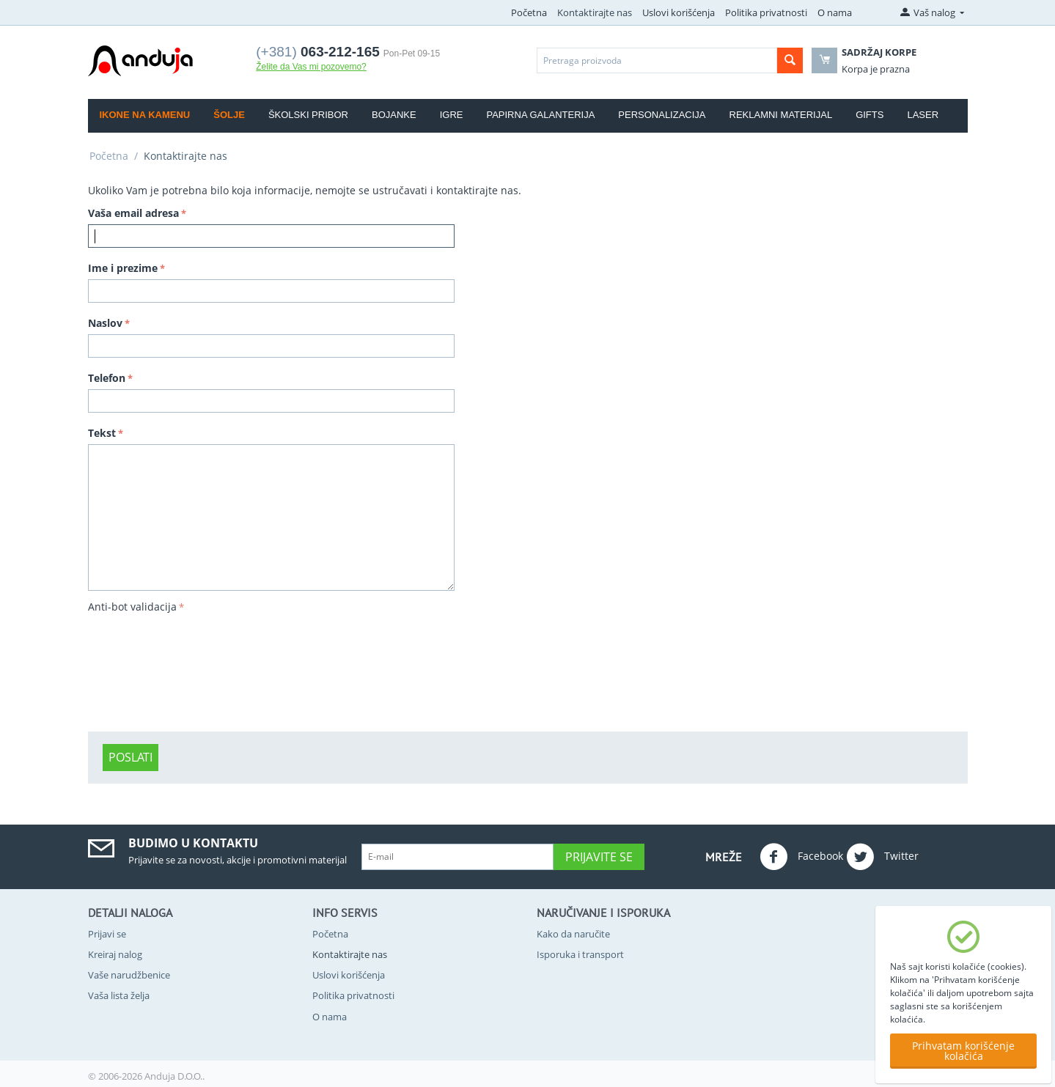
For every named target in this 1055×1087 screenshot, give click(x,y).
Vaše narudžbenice (129, 974)
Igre (451, 114)
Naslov (105, 323)
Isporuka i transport (580, 954)
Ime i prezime (123, 268)
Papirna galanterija (540, 114)
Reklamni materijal (781, 114)
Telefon (106, 378)
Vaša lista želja (119, 995)
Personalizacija (661, 114)
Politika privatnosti (766, 12)
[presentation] (148, 670)
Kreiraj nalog (115, 954)
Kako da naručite (573, 933)
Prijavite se (599, 857)
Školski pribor (308, 114)
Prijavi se (107, 933)
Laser (922, 114)
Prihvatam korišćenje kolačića (963, 1051)
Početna (529, 12)
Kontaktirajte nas (594, 12)
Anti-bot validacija (132, 606)
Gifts (869, 114)
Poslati (130, 757)
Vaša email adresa (133, 213)
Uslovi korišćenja (678, 12)
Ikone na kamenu (145, 114)
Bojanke (394, 114)
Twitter (882, 857)
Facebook (801, 857)
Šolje (229, 114)
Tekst (102, 433)
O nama (834, 12)
